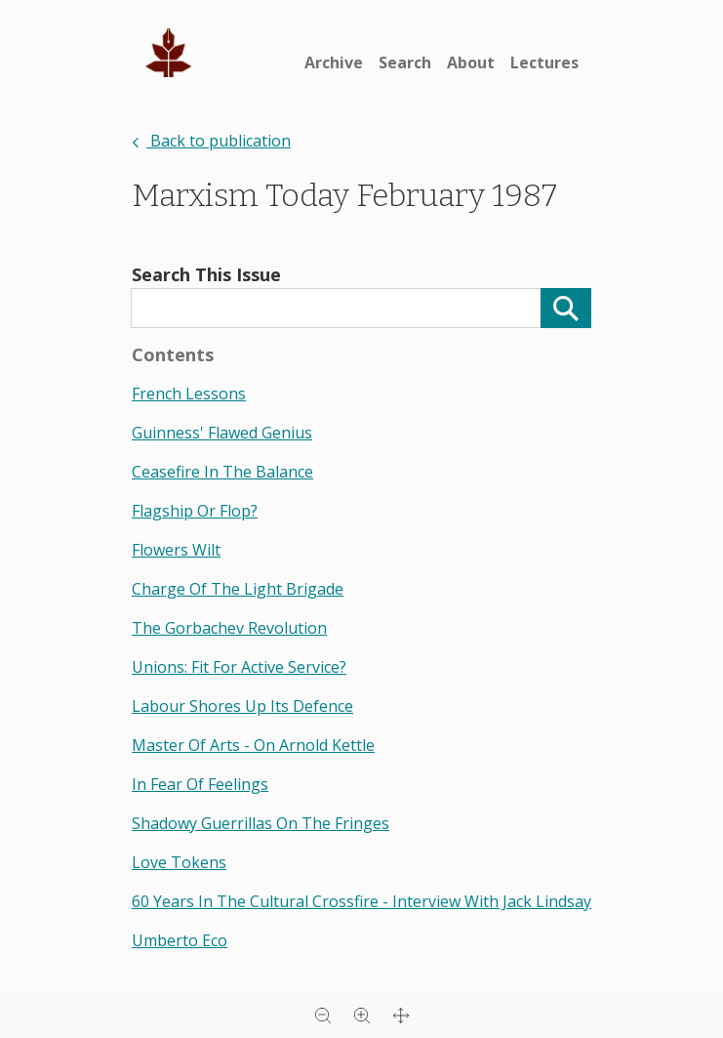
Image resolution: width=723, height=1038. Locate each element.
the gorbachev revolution (229, 628)
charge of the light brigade (237, 589)
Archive (333, 62)
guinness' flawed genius (222, 432)
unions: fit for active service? (239, 667)
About (471, 62)
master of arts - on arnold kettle (253, 745)
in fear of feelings (200, 784)
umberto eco (179, 940)
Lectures (544, 62)
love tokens (179, 862)
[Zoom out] (323, 1014)
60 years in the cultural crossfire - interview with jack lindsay (361, 901)
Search (405, 62)
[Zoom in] (362, 1014)
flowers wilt (176, 550)
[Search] (566, 308)
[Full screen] (401, 1014)
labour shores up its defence (242, 706)
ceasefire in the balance (222, 471)
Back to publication (211, 140)
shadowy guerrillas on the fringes (260, 823)
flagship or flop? (195, 510)
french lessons (189, 393)
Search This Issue (206, 274)
